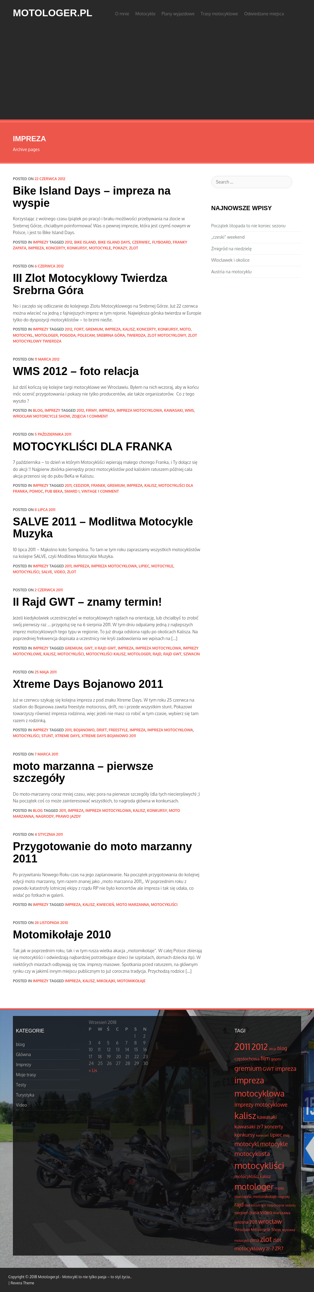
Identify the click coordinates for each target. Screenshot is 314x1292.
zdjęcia (79, 416)
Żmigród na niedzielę (231, 248)
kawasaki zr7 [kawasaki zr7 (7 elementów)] (249, 1126)
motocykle (100, 248)
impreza (36, 248)
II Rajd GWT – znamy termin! (87, 602)
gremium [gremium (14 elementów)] (248, 1068)
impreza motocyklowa (139, 410)
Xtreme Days (67, 735)
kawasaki (173, 410)
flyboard (161, 242)
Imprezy (40, 242)
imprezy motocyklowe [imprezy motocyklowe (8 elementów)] (261, 1104)
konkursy (77, 248)
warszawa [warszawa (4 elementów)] (281, 1212)
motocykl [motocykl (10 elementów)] (247, 1144)
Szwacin (191, 654)
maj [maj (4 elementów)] (286, 1135)
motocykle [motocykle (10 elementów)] (274, 1144)
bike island (85, 242)
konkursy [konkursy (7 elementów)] (245, 1134)
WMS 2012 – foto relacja (76, 371)
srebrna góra (111, 335)
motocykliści (26, 572)
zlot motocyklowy (166, 335)
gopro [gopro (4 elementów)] (276, 1058)
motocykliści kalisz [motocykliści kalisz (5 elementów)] (253, 1176)
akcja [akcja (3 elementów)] (272, 1049)
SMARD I (71, 491)
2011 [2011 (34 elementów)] (243, 1046)
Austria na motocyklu (231, 271)
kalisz (129, 329)
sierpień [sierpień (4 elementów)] (241, 1212)
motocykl (23, 335)
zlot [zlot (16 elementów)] (266, 1238)
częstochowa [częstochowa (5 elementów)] (247, 1058)
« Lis (93, 1070)
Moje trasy (26, 1074)
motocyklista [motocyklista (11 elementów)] (252, 1153)
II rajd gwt (105, 648)
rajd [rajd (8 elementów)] (239, 1204)
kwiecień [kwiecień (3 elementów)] (262, 1135)
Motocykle (145, 13)
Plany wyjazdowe (178, 13)
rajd (157, 654)
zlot (133, 248)
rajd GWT (172, 654)
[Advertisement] (157, 73)
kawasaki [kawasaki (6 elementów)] (267, 1117)
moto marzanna (132, 904)
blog (38, 410)
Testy (21, 1084)
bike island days (114, 242)
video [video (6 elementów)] (266, 1212)
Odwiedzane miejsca (264, 13)
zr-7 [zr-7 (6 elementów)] (270, 1248)
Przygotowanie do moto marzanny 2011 (102, 852)
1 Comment (97, 416)
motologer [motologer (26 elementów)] (254, 1186)
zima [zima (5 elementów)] (254, 1240)
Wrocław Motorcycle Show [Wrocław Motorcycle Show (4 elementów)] (258, 1229)
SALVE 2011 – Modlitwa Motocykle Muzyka (103, 527)
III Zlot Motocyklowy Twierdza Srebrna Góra (90, 284)
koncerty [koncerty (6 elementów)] (273, 1126)
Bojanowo (84, 730)
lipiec (144, 566)
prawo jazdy (68, 816)
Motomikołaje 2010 (62, 934)
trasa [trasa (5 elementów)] (254, 1212)
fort (79, 329)
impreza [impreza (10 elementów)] (285, 1068)
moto (185, 329)
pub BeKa (54, 491)
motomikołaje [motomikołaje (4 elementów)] (265, 1196)
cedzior (82, 485)
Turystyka (25, 1094)
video (59, 572)
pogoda (67, 335)
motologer (46, 335)
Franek (98, 485)
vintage (89, 491)
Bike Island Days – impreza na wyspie (91, 196)
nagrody (45, 816)
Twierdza (136, 335)
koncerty (55, 248)
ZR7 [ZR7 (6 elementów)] (279, 1248)
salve (46, 572)
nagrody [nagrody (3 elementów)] (284, 1197)
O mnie (122, 13)
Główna (23, 1054)
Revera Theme (22, 1283)
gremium (94, 329)
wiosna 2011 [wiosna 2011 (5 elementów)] (246, 1222)
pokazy (120, 248)
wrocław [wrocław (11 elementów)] (270, 1221)
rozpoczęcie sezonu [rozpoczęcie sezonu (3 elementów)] (281, 1205)
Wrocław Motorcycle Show (41, 416)
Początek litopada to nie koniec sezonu (248, 225)
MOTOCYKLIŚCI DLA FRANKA (92, 446)
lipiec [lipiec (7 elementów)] (276, 1134)
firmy (91, 410)
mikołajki (106, 981)
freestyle (118, 730)
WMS (189, 410)
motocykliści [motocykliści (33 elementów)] (259, 1165)
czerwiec (141, 242)
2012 (68, 242)
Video (21, 1105)
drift (102, 730)
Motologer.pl (52, 12)
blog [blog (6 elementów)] (282, 1048)
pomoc (36, 491)
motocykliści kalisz (106, 654)
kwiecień (105, 904)
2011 (68, 485)
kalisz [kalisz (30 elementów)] (245, 1115)
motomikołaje (131, 981)
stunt (47, 735)
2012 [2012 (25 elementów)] (259, 1047)
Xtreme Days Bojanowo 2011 (88, 684)
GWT (88, 648)
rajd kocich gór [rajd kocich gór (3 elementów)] (255, 1205)
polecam (86, 335)
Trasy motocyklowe (219, 13)
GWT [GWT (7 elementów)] (268, 1069)
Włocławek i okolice (230, 260)
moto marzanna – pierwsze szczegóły (83, 772)
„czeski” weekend (228, 237)
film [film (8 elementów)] (265, 1058)
